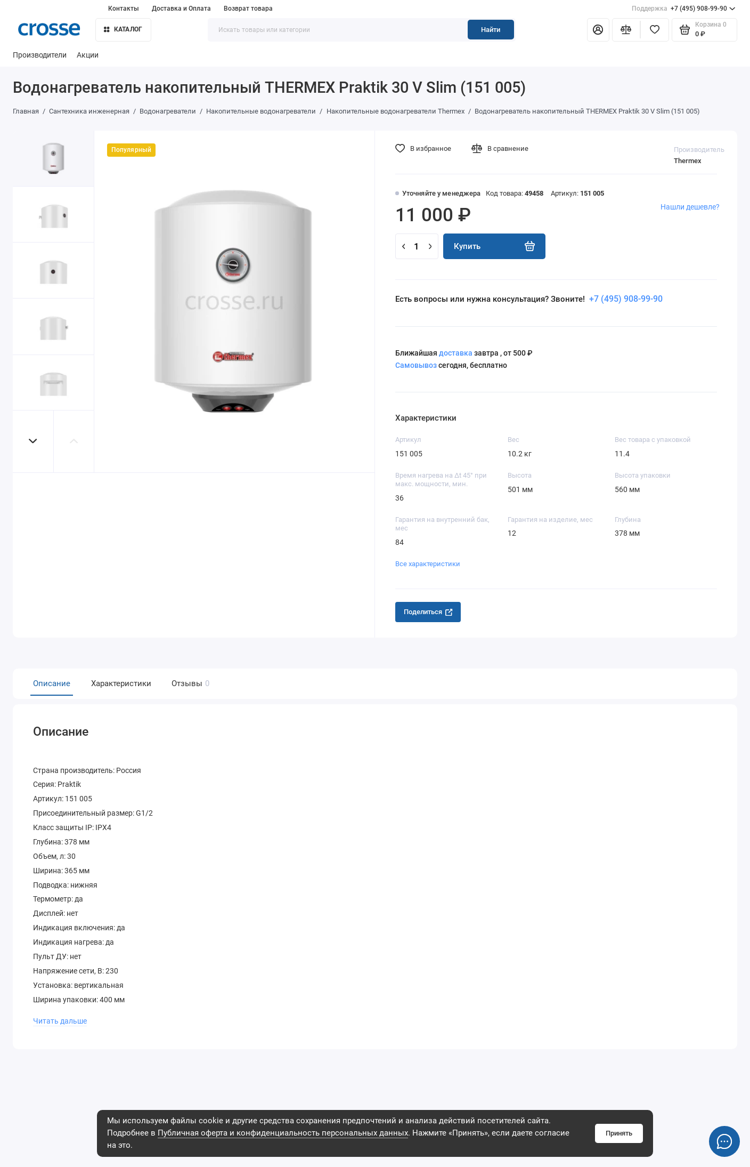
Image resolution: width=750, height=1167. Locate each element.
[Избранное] (655, 30)
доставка (455, 353)
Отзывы (189, 683)
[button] (33, 441)
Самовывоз (416, 365)
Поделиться (428, 612)
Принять (619, 1133)
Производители (40, 55)
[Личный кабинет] (598, 30)
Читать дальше (60, 1018)
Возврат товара (248, 8)
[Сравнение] (626, 30)
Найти (490, 30)
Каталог (123, 29)
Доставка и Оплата (181, 8)
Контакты (123, 8)
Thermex (688, 161)
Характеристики (121, 683)
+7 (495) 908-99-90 (683, 8)
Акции (88, 55)
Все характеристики (427, 564)
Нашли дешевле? (690, 207)
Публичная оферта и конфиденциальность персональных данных (283, 1133)
